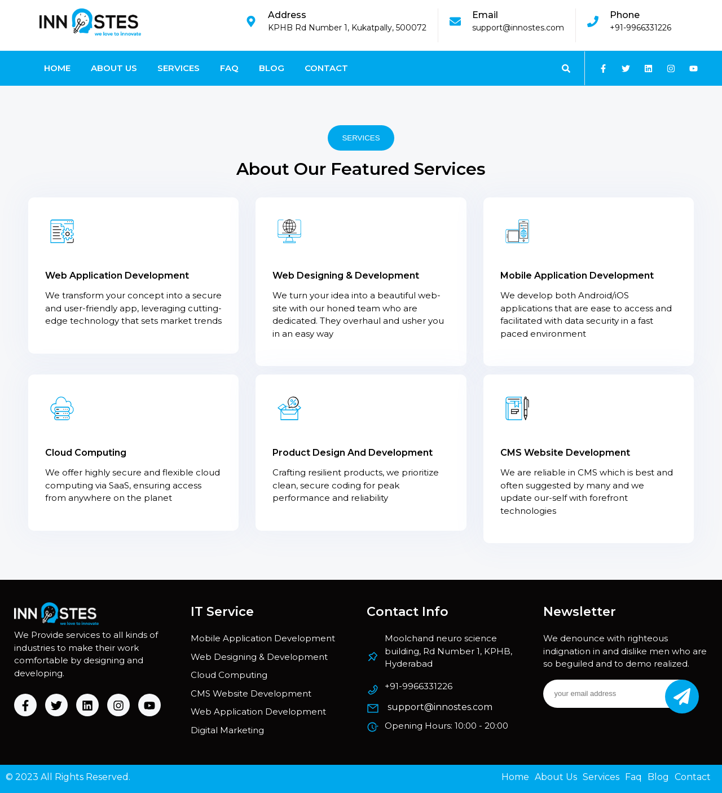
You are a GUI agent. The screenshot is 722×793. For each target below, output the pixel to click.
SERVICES (361, 138)
